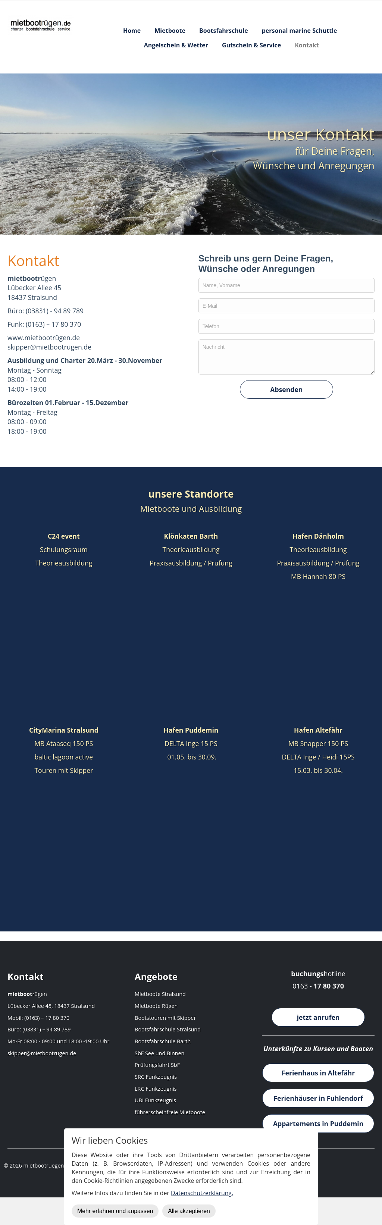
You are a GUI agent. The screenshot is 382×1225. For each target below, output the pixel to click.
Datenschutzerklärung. (202, 1193)
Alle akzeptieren (189, 1211)
